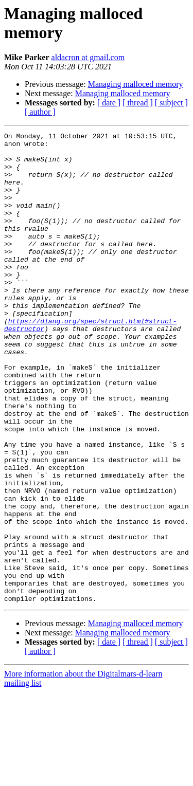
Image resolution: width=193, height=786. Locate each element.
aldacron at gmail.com (88, 57)
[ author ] (40, 111)
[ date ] (108, 102)
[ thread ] (137, 102)
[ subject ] (171, 102)
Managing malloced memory (135, 84)
